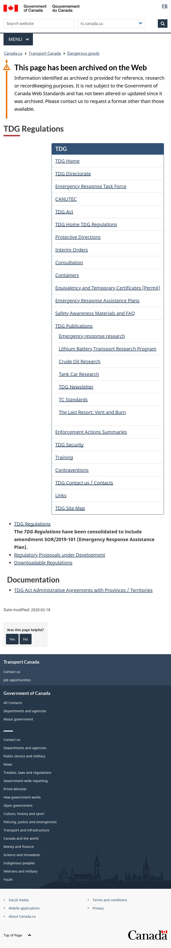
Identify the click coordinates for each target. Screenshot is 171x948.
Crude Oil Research (79, 361)
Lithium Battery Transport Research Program (107, 349)
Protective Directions (78, 237)
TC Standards (73, 399)
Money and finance (19, 846)
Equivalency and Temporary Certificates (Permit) (107, 288)
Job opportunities (17, 680)
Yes (12, 639)
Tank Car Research (79, 374)
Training (64, 457)
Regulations (99, 224)
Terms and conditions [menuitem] (110, 900)
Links (61, 495)
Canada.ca (13, 53)
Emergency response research (92, 336)
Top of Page (17, 935)
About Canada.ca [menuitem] (22, 916)
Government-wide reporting (26, 781)
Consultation (69, 262)
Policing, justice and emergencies (30, 822)
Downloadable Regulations (43, 562)
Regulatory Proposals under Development (59, 555)
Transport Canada (45, 53)
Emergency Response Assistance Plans (97, 300)
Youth (8, 879)
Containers (67, 275)
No (25, 639)
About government (18, 719)
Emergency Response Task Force (90, 186)
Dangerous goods (83, 53)
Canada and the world (21, 838)
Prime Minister (15, 789)
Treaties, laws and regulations (27, 772)
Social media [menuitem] (19, 900)
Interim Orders (71, 250)
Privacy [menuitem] (98, 908)
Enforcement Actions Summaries (91, 432)
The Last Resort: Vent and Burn (92, 412)
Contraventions (72, 470)
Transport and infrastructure (26, 830)
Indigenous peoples (19, 863)
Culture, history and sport (24, 813)
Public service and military (24, 756)
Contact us (12, 671)
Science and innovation (22, 855)
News (8, 764)
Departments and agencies (25, 711)
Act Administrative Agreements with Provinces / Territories (83, 590)
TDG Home (67, 161)
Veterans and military (20, 871)
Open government (18, 805)
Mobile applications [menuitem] (24, 908)
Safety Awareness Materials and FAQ (95, 313)
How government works (22, 797)
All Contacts (13, 702)
